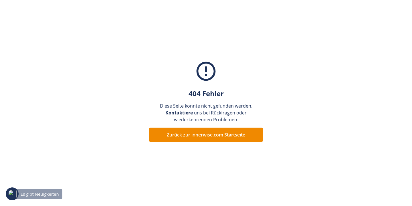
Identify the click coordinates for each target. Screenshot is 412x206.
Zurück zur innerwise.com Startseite (206, 135)
